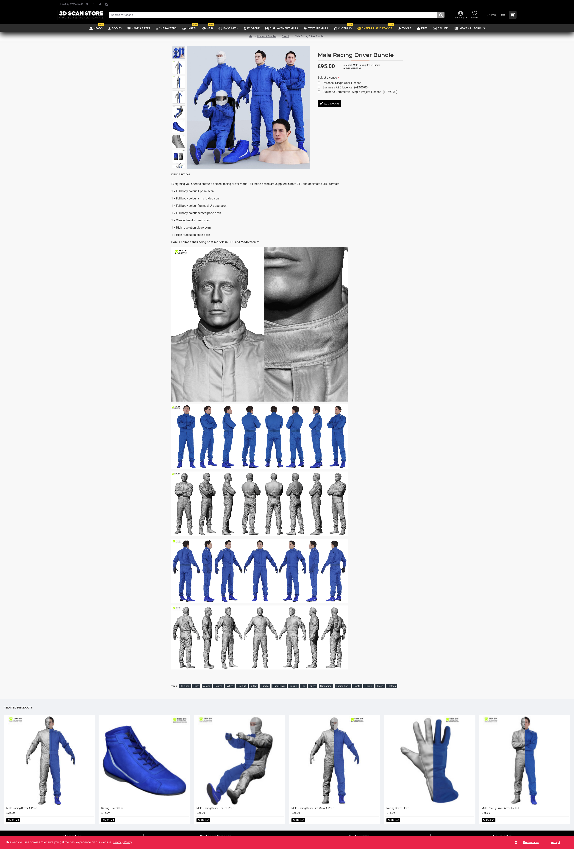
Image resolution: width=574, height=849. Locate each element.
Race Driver (279, 681)
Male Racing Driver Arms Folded (500, 803)
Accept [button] (555, 842)
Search (285, 36)
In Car (254, 681)
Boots (357, 681)
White (230, 681)
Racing (293, 681)
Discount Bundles (266, 36)
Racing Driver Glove (397, 803)
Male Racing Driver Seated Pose (215, 803)
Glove (380, 681)
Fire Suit (242, 681)
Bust (196, 681)
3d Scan (185, 681)
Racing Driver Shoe (112, 803)
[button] (179, 164)
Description (180, 174)
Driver (313, 681)
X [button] (516, 842)
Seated (218, 681)
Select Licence (327, 77)
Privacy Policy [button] (122, 842)
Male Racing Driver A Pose (21, 803)
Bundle (265, 681)
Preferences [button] (531, 842)
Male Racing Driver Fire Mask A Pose (312, 803)
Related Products (18, 703)
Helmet (368, 681)
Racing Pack (342, 681)
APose (206, 681)
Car (303, 681)
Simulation (326, 681)
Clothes (392, 681)
